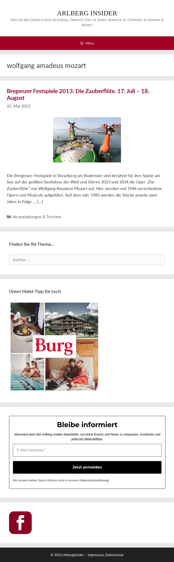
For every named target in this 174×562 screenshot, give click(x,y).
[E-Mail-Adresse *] (87, 450)
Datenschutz (114, 555)
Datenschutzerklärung (93, 480)
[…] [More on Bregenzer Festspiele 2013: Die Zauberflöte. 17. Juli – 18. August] (40, 201)
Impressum (96, 555)
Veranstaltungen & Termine (36, 216)
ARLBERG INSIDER (87, 13)
